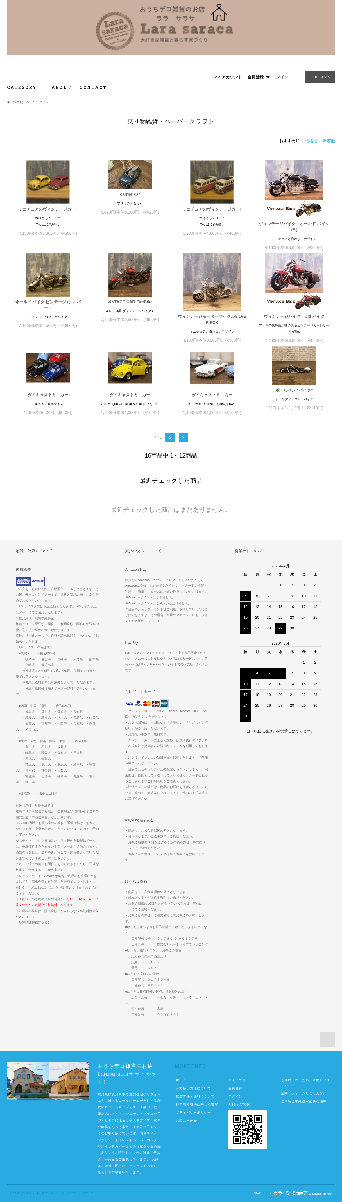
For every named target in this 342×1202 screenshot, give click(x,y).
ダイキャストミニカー (48, 394)
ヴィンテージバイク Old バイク (294, 316)
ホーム (181, 1080)
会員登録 (255, 77)
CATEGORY (25, 87)
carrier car (130, 194)
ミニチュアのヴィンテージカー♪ (47, 209)
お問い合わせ (186, 1120)
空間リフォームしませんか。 (304, 1093)
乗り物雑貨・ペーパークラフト (29, 102)
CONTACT (93, 87)
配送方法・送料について (195, 1096)
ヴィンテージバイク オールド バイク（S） (294, 226)
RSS (232, 1104)
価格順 (311, 141)
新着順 (329, 141)
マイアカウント (228, 77)
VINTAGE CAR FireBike (130, 301)
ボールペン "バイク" (294, 390)
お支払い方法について (193, 1088)
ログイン (280, 77)
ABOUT (61, 87)
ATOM (244, 1104)
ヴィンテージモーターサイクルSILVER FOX (212, 319)
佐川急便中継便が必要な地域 (304, 1101)
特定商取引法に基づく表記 (197, 1104)
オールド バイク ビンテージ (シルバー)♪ (48, 304)
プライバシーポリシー (193, 1112)
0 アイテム (319, 77)
